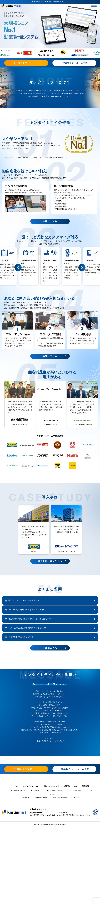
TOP (17, 787)
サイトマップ (78, 798)
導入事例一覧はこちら (50, 562)
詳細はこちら (50, 357)
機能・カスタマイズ (51, 787)
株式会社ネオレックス (38, 810)
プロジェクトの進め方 (18, 791)
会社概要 (25, 798)
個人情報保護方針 (41, 798)
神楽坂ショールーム (75, 791)
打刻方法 (66, 787)
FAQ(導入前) (35, 791)
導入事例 (85, 787)
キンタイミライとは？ (31, 787)
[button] (18, 268)
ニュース (91, 791)
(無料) (27, 335)
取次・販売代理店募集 (60, 798)
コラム (52, 795)
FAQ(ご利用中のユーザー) (54, 791)
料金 (76, 787)
